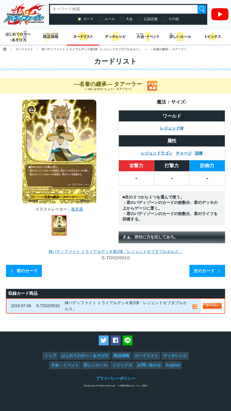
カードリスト (24, 49)
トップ (50, 356)
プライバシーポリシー (115, 378)
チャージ (184, 153)
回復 (199, 153)
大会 (129, 19)
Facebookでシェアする (116, 340)
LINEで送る (127, 340)
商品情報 (121, 356)
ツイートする (104, 340)
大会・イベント (65, 365)
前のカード (27, 271)
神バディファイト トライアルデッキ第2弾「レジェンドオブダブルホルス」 (91, 49)
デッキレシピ (175, 356)
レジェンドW (171, 128)
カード (88, 19)
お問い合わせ (149, 365)
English (173, 365)
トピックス (122, 365)
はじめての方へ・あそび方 (85, 356)
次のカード (204, 271)
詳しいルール (95, 365)
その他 (173, 19)
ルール (109, 19)
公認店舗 (150, 19)
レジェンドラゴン (157, 153)
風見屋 (77, 209)
